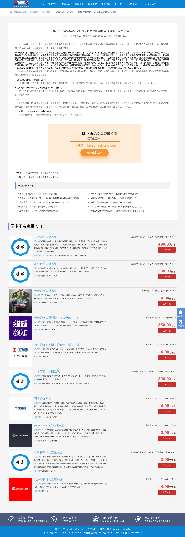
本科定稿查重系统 (45, 263)
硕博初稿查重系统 (45, 236)
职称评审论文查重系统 (48, 452)
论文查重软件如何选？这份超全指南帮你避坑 (37, 206)
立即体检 (167, 250)
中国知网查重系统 (17, 11)
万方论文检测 (42, 398)
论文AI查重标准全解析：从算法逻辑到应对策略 (38, 211)
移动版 (126, 529)
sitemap (116, 529)
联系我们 (79, 529)
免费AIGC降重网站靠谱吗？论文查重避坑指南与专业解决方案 (117, 211)
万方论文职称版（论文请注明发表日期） (59, 344)
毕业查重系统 (75, 36)
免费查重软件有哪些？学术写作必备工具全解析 (111, 202)
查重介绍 (66, 4)
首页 (41, 4)
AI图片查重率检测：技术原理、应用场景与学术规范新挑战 (116, 206)
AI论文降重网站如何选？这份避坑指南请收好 (37, 194)
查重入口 (91, 529)
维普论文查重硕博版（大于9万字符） (57, 317)
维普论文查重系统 (45, 290)
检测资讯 (34, 11)
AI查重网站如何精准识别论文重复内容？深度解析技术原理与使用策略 (48, 198)
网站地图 (104, 529)
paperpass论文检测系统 (49, 425)
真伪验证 (119, 4)
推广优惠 (132, 4)
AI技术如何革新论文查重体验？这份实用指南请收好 (113, 198)
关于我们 (67, 529)
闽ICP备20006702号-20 (110, 533)
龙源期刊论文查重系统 (48, 479)
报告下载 (92, 4)
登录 (147, 4)
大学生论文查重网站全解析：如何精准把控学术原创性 (114, 194)
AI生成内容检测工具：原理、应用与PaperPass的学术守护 (43, 202)
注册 (154, 4)
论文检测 (47, 11)
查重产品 (52, 4)
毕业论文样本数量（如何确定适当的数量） (41, 173)
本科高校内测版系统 (47, 371)
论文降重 (105, 4)
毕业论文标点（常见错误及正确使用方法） (41, 177)
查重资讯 (79, 4)
